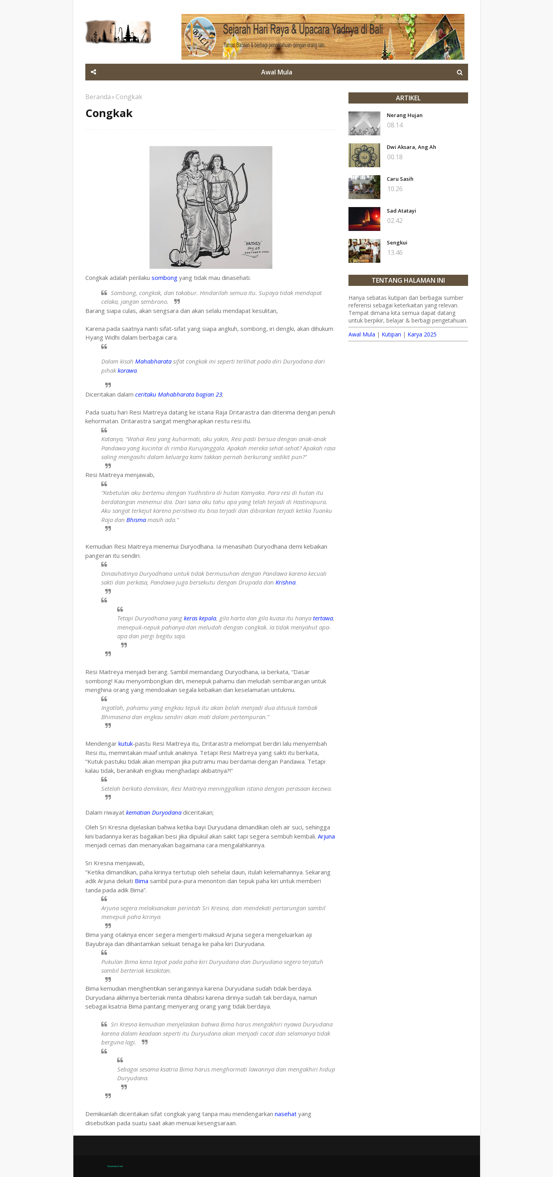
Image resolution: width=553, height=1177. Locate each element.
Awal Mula (361, 334)
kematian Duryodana (153, 812)
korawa (127, 370)
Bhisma (136, 520)
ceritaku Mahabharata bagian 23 (178, 394)
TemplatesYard (115, 1166)
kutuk (125, 743)
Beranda (98, 96)
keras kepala (200, 618)
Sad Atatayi (401, 210)
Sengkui (397, 242)
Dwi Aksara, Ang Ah (411, 147)
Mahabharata (153, 361)
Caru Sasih (400, 178)
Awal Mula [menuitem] (276, 72)
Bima (141, 881)
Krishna (285, 582)
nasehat (286, 1114)
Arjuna (326, 836)
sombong (164, 278)
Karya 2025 (422, 334)
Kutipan (391, 334)
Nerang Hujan (405, 115)
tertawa (323, 618)
